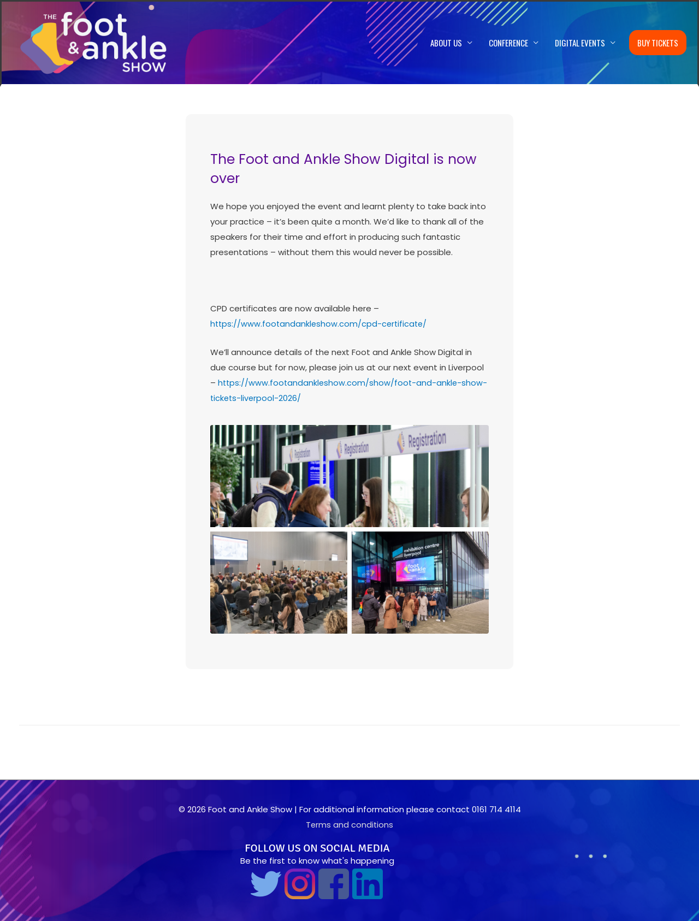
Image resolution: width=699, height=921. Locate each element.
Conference (508, 43)
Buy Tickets (657, 43)
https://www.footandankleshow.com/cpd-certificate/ (320, 324)
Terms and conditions (349, 824)
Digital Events (580, 43)
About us (446, 43)
